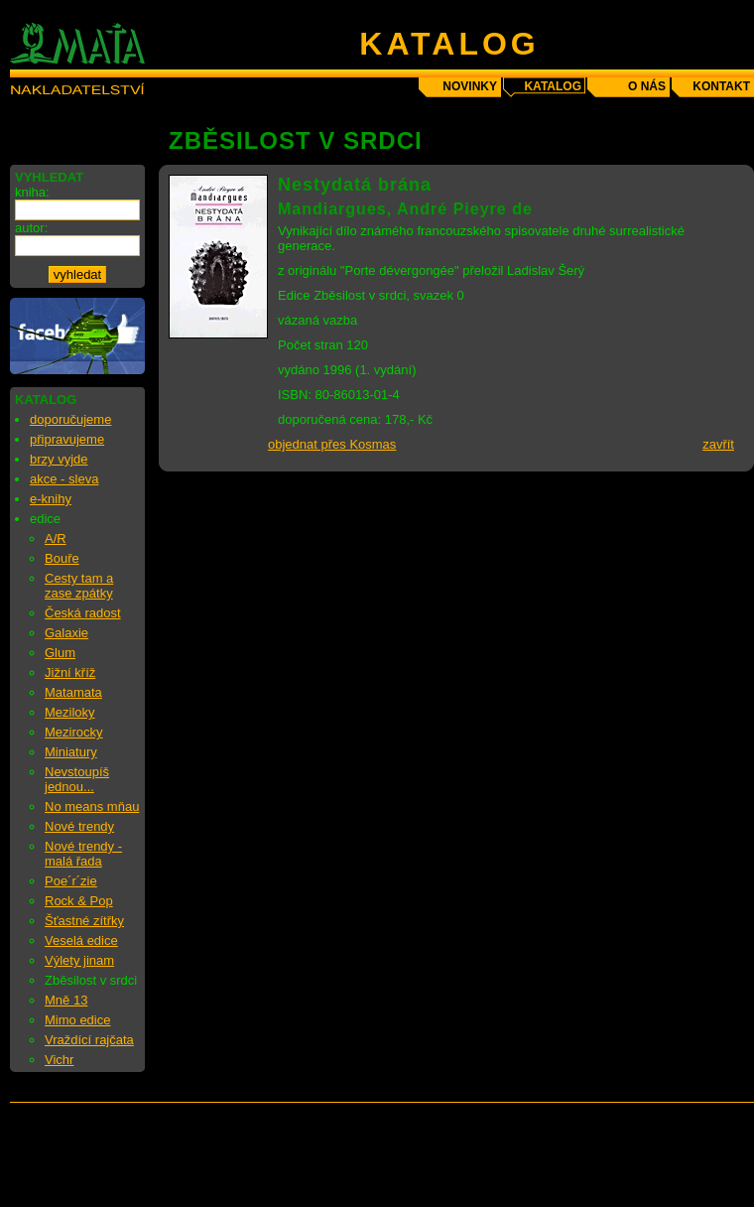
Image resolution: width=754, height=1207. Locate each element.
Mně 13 (66, 1000)
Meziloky (70, 712)
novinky (469, 86)
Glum (60, 652)
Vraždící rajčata (89, 1039)
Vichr (59, 1059)
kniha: (32, 192)
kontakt (721, 86)
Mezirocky (74, 732)
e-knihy (50, 498)
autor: (31, 227)
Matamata (73, 692)
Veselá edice (81, 940)
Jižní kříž (70, 672)
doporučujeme (70, 419)
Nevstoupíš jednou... (77, 779)
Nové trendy (79, 826)
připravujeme (67, 439)
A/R (55, 538)
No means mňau (92, 806)
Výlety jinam (79, 960)
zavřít (718, 444)
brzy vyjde (59, 459)
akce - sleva (64, 478)
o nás (647, 86)
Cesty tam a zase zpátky (79, 586)
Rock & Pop (79, 900)
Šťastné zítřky (84, 920)
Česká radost (83, 612)
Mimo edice (77, 1019)
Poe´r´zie (71, 880)
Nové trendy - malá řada (83, 854)
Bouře (62, 558)
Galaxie (66, 632)
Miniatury (71, 751)
